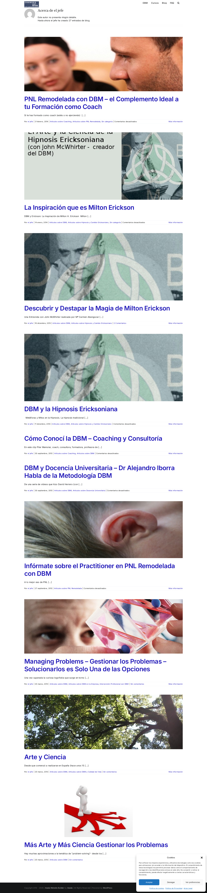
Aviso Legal (188, 888)
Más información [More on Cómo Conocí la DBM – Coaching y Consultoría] (176, 453)
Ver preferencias (193, 882)
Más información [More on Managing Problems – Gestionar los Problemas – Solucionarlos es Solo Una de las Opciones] (176, 684)
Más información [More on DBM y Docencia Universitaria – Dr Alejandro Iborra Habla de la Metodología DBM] (176, 490)
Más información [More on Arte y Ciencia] (176, 772)
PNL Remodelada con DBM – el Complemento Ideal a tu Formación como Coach (101, 103)
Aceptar (149, 882)
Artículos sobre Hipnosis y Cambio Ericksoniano (88, 222)
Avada (69, 888)
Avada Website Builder (54, 888)
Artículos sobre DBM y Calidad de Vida (85, 772)
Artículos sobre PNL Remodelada (86, 121)
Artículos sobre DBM (58, 222)
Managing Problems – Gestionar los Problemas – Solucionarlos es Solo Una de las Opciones (95, 665)
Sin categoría (107, 121)
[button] (201, 857)
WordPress (107, 888)
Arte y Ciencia (45, 757)
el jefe (30, 121)
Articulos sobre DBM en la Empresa (84, 684)
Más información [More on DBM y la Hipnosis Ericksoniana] (176, 424)
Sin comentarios (137, 684)
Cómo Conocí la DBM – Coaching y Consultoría (93, 438)
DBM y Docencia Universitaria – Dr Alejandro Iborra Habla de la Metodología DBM (99, 471)
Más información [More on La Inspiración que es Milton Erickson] (176, 222)
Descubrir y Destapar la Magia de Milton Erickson (97, 308)
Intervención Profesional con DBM (114, 684)
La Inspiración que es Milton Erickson (79, 207)
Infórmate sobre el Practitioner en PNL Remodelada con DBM (99, 569)
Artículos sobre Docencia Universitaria (89, 490)
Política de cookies (156, 888)
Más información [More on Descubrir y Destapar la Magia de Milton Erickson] (176, 323)
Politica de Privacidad (173, 888)
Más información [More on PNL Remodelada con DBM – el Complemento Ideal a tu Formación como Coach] (176, 121)
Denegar (171, 882)
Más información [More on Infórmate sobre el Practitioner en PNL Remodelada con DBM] (176, 588)
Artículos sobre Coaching (61, 121)
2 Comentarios (120, 323)
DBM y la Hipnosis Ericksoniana (70, 409)
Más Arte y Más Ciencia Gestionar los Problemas (96, 845)
